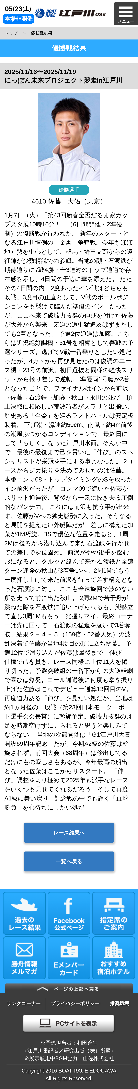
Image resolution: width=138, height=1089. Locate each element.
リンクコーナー (24, 1003)
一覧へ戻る (69, 861)
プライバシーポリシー (75, 1003)
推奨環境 (119, 1003)
